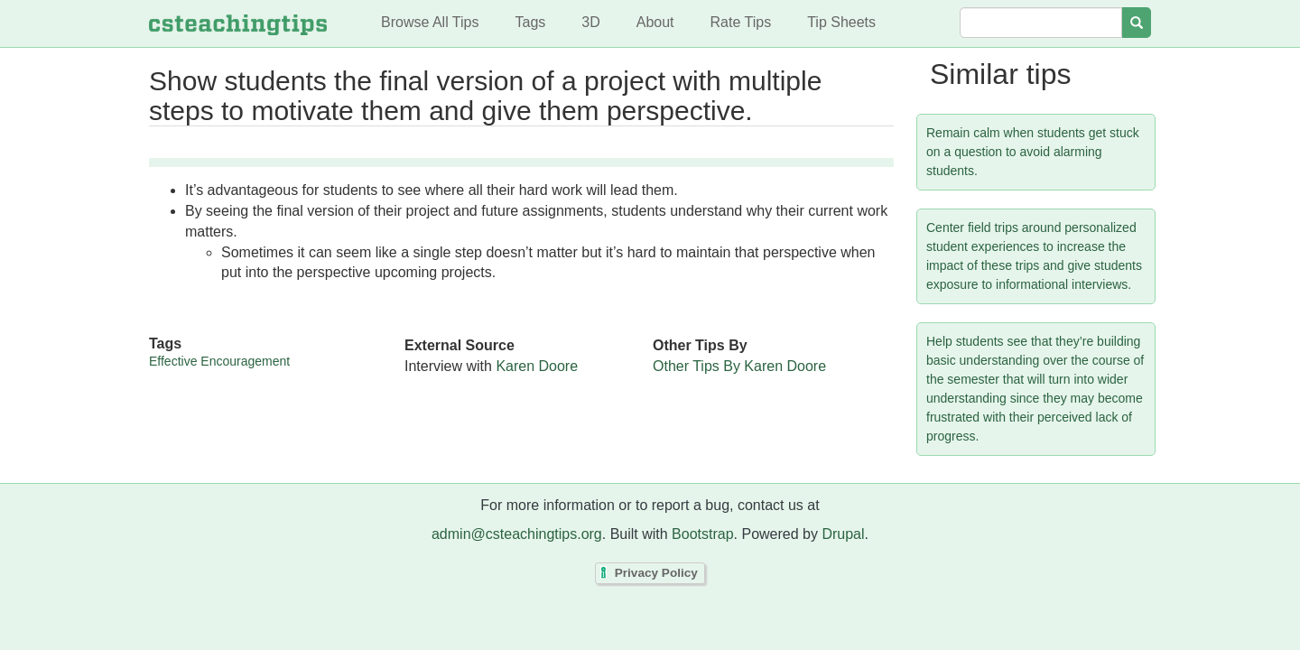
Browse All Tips (429, 22)
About (655, 22)
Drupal (843, 534)
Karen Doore (537, 366)
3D (590, 22)
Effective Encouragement (219, 361)
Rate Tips (741, 22)
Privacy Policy (656, 573)
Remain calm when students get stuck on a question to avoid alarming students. (1032, 151)
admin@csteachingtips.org (517, 534)
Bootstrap (702, 534)
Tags (530, 22)
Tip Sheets (841, 22)
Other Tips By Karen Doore (739, 366)
